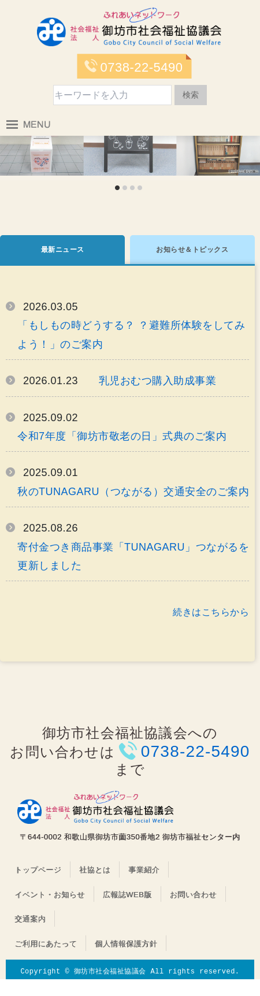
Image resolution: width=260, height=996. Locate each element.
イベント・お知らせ (49, 894)
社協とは (94, 869)
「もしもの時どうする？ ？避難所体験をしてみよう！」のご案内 (131, 334)
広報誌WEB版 (127, 894)
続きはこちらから (211, 612)
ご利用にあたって (45, 943)
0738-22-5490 (141, 67)
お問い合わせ (193, 894)
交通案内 (30, 919)
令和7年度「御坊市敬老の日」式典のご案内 (121, 436)
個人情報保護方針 (126, 943)
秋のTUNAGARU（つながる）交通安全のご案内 (133, 491)
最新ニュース (62, 250)
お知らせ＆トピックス (192, 250)
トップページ (37, 869)
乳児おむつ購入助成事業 (158, 380)
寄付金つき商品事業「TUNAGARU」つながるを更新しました (133, 556)
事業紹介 (143, 869)
